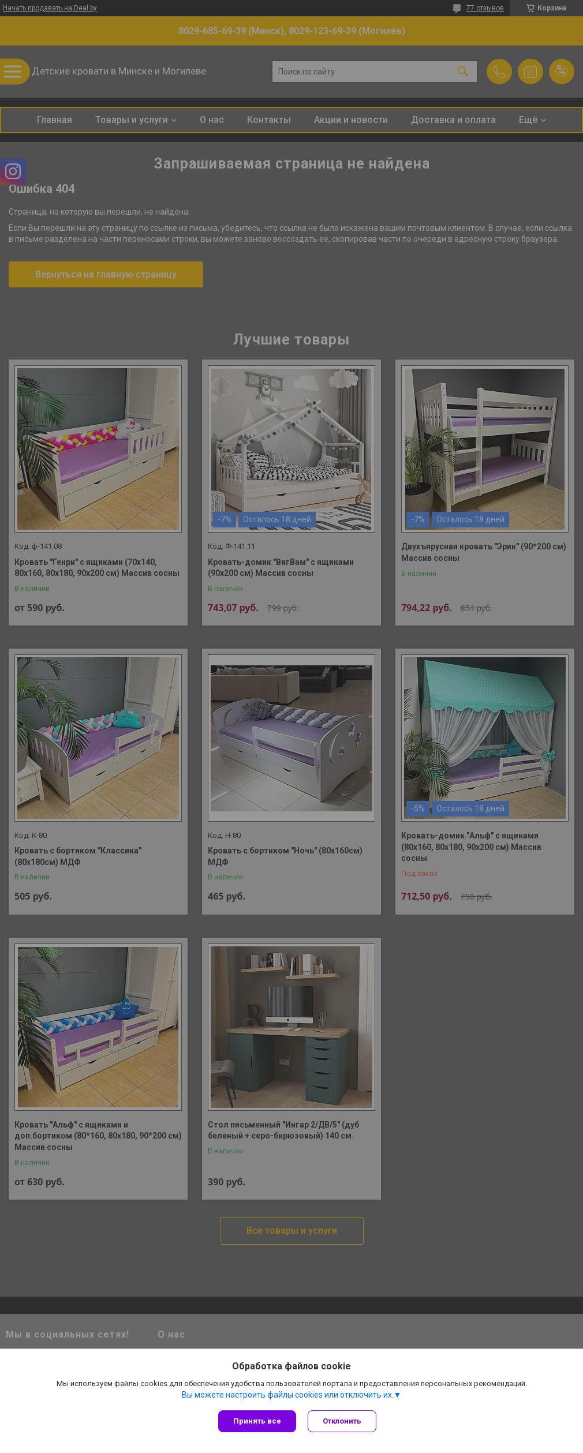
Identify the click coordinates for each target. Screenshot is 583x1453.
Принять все (257, 1421)
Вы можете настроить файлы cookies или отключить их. (288, 1394)
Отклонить (342, 1421)
